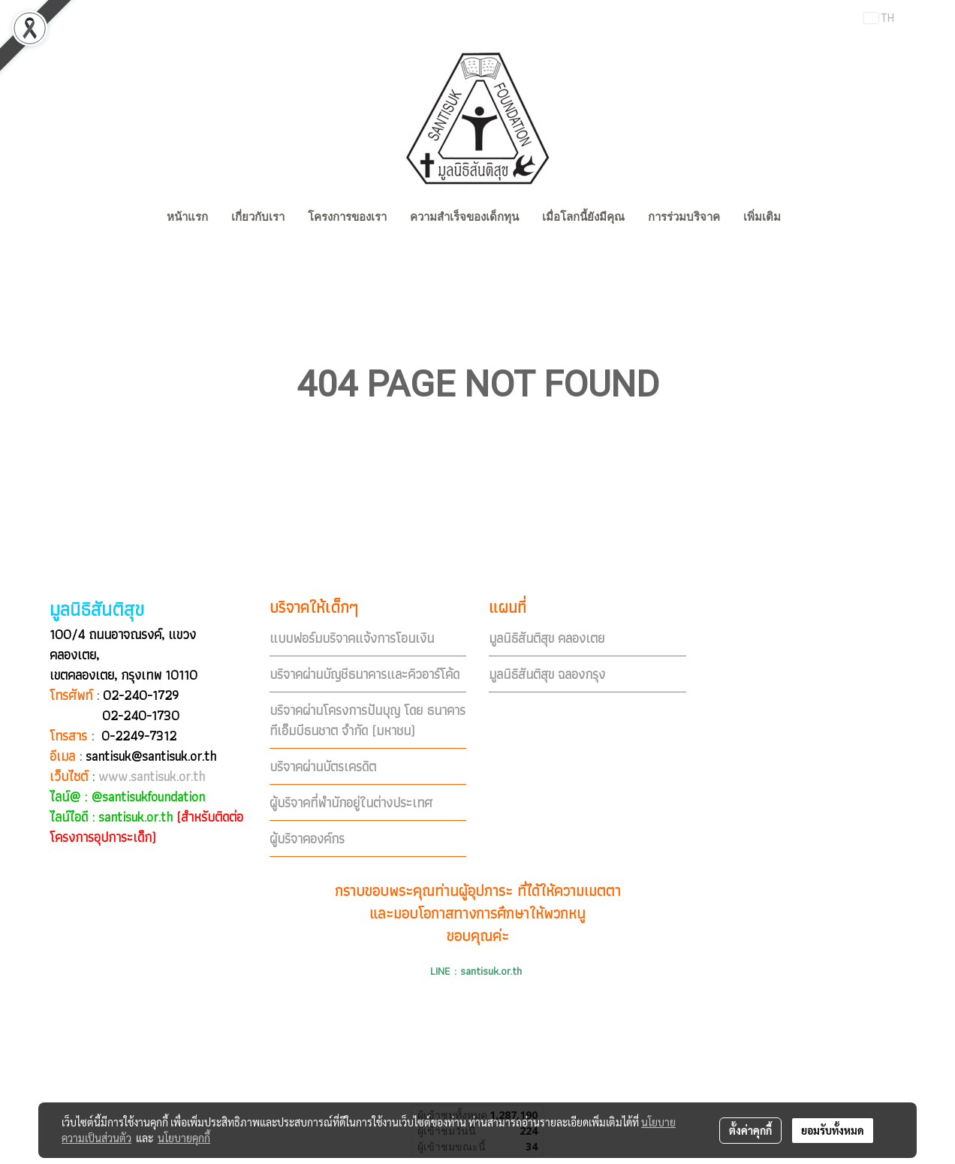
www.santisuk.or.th (151, 776)
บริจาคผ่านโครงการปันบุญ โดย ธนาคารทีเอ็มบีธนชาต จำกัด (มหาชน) (367, 720)
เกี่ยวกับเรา (258, 217)
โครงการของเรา (347, 217)
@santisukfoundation (148, 796)
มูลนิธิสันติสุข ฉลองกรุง (547, 674)
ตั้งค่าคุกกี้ (750, 1130)
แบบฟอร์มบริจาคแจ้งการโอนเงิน (352, 638)
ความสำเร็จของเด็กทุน (464, 217)
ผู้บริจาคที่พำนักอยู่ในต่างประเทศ (351, 802)
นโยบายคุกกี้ (184, 1137)
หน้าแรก (187, 217)
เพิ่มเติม (762, 217)
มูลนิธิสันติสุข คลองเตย (546, 638)
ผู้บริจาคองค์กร (307, 838)
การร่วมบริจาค (684, 217)
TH (879, 18)
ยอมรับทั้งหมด (832, 1130)
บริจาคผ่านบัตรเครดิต (323, 766)
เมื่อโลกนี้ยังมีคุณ (583, 217)
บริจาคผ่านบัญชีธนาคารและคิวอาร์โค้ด (364, 674)
